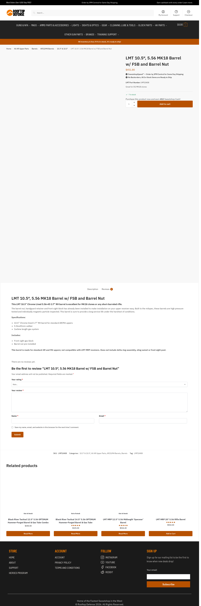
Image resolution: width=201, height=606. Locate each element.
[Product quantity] (129, 101)
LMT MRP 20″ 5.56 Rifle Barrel (170, 516)
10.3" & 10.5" (62, 46)
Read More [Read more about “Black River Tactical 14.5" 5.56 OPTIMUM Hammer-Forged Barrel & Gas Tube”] (75, 531)
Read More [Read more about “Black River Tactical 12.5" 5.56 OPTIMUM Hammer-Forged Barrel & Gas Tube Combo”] (28, 531)
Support (176, 13)
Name (15, 413)
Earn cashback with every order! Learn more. (175, 2)
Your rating (17, 377)
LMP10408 (138, 450)
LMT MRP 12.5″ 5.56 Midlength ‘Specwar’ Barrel (123, 518)
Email (102, 413)
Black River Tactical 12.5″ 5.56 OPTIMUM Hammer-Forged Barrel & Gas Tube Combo (28, 518)
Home (8, 46)
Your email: (152, 567)
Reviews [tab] (107, 286)
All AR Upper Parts (21, 46)
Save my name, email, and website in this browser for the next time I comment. (47, 424)
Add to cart (165, 101)
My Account (163, 13)
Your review (18, 387)
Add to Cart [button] (170, 531)
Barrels (35, 46)
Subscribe (168, 581)
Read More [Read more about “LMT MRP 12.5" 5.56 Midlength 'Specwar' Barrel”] (123, 531)
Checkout (188, 13)
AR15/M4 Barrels (47, 46)
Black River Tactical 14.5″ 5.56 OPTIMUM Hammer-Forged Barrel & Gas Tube (76, 518)
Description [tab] (92, 286)
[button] (185, 24)
